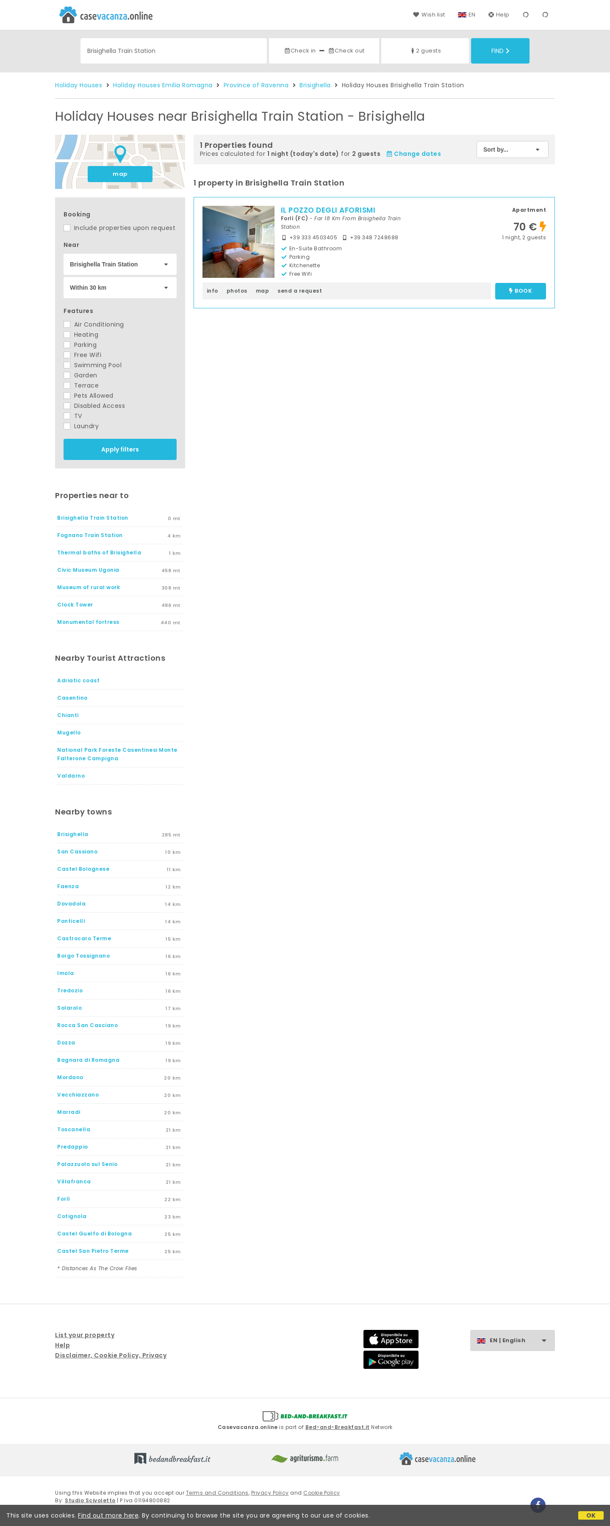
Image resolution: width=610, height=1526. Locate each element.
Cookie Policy (321, 1492)
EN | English (522, 1340)
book (520, 291)
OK (591, 1515)
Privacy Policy (270, 1492)
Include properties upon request (119, 228)
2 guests (425, 51)
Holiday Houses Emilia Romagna (163, 85)
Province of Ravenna (256, 85)
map (120, 174)
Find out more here (108, 1515)
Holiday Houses (78, 85)
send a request (299, 290)
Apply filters (120, 449)
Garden (80, 375)
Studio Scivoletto (90, 1500)
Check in (300, 51)
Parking (80, 345)
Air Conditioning (94, 324)
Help (499, 15)
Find (500, 51)
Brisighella (315, 85)
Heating (81, 334)
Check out (346, 51)
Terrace (81, 385)
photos (237, 290)
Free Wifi (82, 355)
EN (472, 15)
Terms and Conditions (217, 1492)
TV (73, 416)
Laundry (81, 426)
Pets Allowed (89, 395)
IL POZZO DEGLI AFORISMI (328, 210)
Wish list (429, 15)
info (212, 290)
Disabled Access (94, 406)
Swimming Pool (93, 365)
